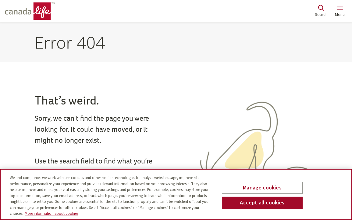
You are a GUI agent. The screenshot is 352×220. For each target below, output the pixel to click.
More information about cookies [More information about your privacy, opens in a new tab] (51, 213)
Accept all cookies (262, 203)
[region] (176, 194)
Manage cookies (262, 188)
